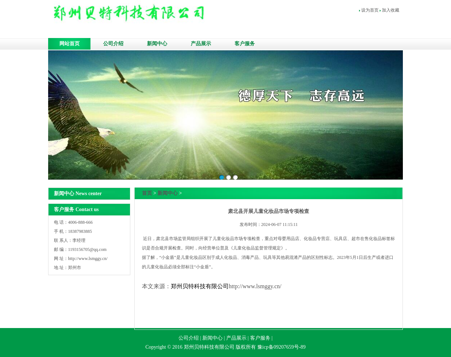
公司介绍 (113, 43)
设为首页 (370, 10)
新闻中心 (157, 43)
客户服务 (245, 43)
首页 (147, 193)
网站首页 (69, 43)
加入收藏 (390, 10)
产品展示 (201, 43)
